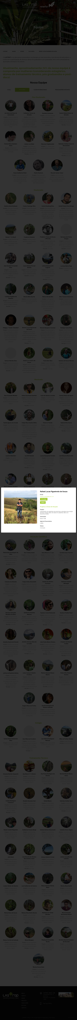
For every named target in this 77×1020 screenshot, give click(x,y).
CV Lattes (43, 499)
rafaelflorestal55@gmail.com (47, 496)
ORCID (43, 502)
